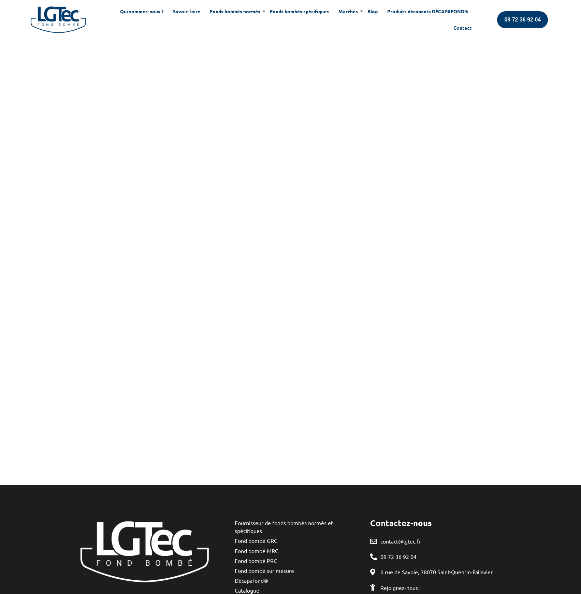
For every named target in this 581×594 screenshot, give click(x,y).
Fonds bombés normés (236, 11)
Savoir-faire (186, 11)
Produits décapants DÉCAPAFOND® (427, 11)
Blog (372, 11)
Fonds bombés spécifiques (299, 11)
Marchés (348, 11)
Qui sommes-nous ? (141, 11)
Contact (462, 28)
